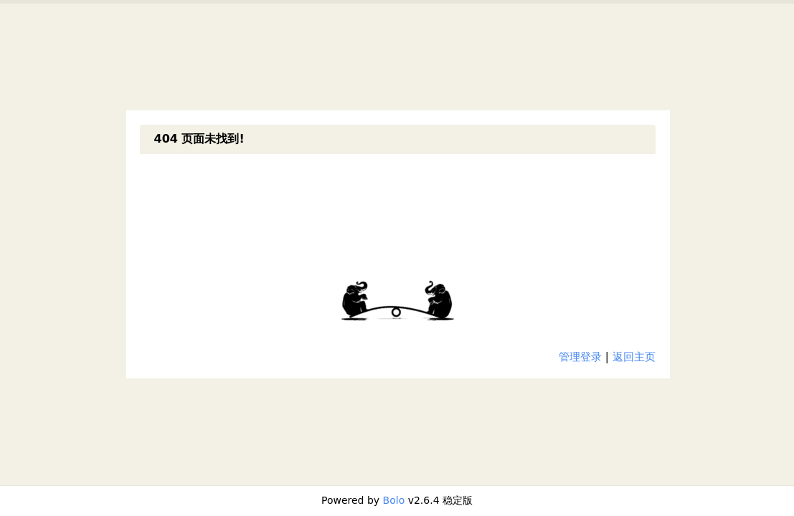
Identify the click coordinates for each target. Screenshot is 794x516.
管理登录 (580, 356)
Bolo (394, 500)
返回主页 (634, 356)
